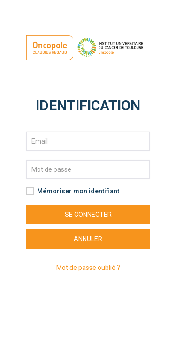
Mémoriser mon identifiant (78, 191)
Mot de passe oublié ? (88, 267)
